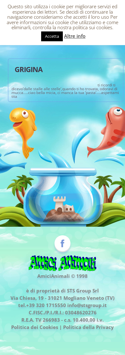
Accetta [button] (52, 36)
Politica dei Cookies (34, 327)
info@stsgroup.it (87, 305)
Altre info (74, 36)
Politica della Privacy (88, 327)
